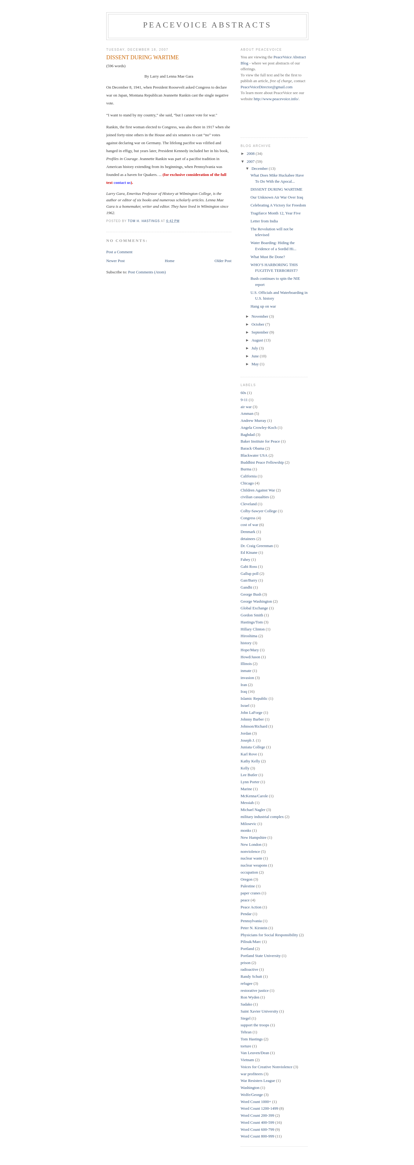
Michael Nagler (253, 809)
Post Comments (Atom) (147, 272)
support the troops (255, 1025)
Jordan (246, 733)
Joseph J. (248, 740)
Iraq (244, 691)
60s (243, 392)
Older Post (223, 260)
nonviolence (250, 851)
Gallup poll (250, 573)
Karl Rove (249, 754)
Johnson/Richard (254, 726)
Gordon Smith (252, 615)
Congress (248, 518)
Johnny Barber (252, 719)
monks (246, 830)
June (256, 356)
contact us (122, 182)
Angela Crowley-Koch (259, 427)
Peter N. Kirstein (254, 928)
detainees (248, 538)
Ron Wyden (250, 997)
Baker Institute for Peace (260, 441)
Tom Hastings (252, 1039)
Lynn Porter (250, 782)
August (258, 340)
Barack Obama (252, 448)
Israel (245, 705)
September (261, 332)
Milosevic (248, 823)
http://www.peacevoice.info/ (276, 99)
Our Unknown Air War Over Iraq (276, 197)
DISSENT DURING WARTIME (276, 189)
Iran (244, 684)
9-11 (244, 399)
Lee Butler (249, 774)
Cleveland (249, 504)
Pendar (246, 913)
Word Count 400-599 (257, 1122)
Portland (247, 948)
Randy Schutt (251, 976)
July (255, 348)
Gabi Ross (249, 566)
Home (170, 260)
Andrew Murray (253, 420)
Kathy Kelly (250, 761)
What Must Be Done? (267, 256)
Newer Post (115, 260)
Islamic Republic (254, 698)
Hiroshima (249, 636)
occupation (249, 872)
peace (245, 900)
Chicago (247, 483)
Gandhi (246, 587)
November (260, 316)
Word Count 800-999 (257, 1136)
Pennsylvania (251, 920)
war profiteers (252, 1074)
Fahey (245, 559)
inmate (246, 670)
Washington (250, 1087)
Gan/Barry (249, 580)
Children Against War (258, 490)
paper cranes (250, 893)
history (246, 643)
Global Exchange (254, 608)
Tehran (246, 1032)
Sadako (246, 1004)
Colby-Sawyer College (259, 511)
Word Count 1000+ (256, 1101)
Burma (246, 469)
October (258, 324)
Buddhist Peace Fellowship (262, 462)
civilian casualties (255, 497)
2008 (251, 153)
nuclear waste (251, 858)
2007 (251, 161)
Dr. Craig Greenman (257, 545)
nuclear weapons (254, 865)
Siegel (246, 1018)
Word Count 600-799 (257, 1129)
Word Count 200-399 (257, 1115)
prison (246, 962)
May (256, 364)
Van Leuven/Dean (255, 1052)
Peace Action (251, 907)
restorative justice (255, 990)
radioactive (249, 969)
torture (246, 1046)
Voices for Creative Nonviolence (266, 1067)
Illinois (246, 663)
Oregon (246, 879)
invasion (247, 677)
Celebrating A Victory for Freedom (278, 205)
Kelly (245, 768)
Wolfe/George (252, 1094)
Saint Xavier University (259, 1011)
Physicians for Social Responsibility (269, 935)
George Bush (251, 594)
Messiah (247, 802)
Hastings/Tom (252, 622)
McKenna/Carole (254, 796)
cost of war (249, 524)
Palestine (248, 886)
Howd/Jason (250, 657)
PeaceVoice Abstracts (207, 24)
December (260, 168)
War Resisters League (258, 1080)
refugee (246, 983)
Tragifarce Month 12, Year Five (275, 213)
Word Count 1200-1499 (259, 1108)
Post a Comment (119, 252)
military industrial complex (262, 816)
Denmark (248, 531)
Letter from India (264, 221)
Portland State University (261, 955)
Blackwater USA (254, 455)
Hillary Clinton (253, 629)
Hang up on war (263, 306)
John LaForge (252, 712)
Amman (247, 413)
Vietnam (247, 1059)
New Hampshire (254, 837)
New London (251, 844)
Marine (246, 789)
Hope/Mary (250, 650)
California (249, 476)
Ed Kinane (249, 552)
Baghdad (248, 434)
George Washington (256, 601)
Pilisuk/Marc (251, 941)
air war (246, 406)
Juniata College (253, 747)
